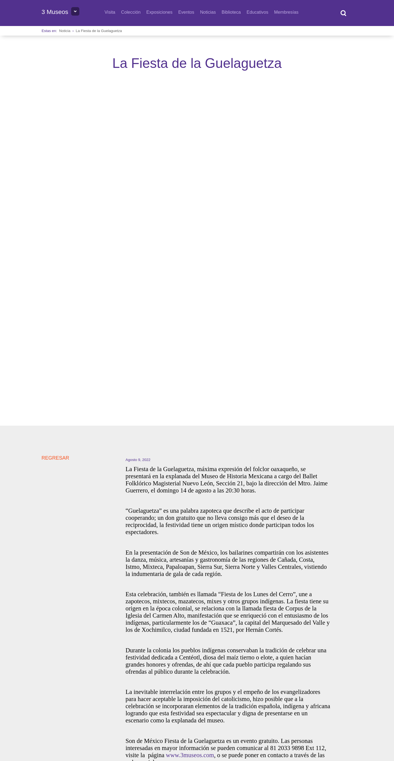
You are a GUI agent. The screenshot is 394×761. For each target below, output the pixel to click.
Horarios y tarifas (173, 683)
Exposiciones (159, 12)
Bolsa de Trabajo (99, 683)
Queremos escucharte (223, 683)
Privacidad (343, 703)
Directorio (135, 683)
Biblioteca (231, 12)
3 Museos (55, 11)
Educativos (257, 12)
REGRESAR (55, 142)
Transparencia (320, 703)
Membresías (286, 12)
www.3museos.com (190, 439)
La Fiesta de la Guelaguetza (99, 31)
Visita (110, 12)
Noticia (64, 31)
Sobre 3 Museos (58, 683)
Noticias (208, 12)
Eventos (186, 12)
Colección (131, 12)
